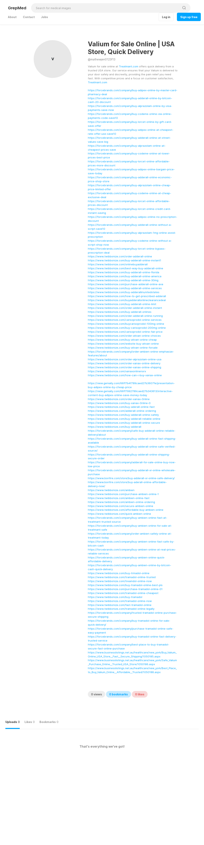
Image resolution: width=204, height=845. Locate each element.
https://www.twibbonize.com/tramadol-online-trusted (122, 577)
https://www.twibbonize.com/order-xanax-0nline (119, 399)
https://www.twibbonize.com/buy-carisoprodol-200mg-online (127, 327)
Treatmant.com (128, 66)
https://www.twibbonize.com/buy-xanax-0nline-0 (119, 403)
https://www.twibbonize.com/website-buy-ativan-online (123, 343)
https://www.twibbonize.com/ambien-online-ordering (121, 502)
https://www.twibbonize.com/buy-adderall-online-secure (124, 422)
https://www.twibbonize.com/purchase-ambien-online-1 (123, 494)
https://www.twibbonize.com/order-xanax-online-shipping (124, 367)
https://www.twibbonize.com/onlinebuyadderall (118, 264)
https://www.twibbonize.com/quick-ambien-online (119, 513)
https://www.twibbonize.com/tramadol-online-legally (121, 608)
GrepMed (17, 8)
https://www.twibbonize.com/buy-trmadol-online (118, 573)
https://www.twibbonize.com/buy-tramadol (115, 597)
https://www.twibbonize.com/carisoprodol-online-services (125, 319)
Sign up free (188, 17)
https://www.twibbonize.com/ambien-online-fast (118, 498)
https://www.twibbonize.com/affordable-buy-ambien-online (125, 509)
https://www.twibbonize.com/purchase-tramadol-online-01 (125, 589)
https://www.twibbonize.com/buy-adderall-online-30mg (123, 280)
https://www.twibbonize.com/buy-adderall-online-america (124, 276)
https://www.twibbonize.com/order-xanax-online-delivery (124, 363)
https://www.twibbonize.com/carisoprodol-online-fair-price (125, 331)
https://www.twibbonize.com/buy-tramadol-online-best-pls (125, 585)
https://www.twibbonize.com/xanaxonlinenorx (117, 371)
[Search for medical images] (105, 8)
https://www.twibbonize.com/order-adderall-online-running (125, 315)
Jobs (44, 17)
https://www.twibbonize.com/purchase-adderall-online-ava (125, 284)
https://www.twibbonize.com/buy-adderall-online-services (125, 288)
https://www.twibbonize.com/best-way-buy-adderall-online (125, 268)
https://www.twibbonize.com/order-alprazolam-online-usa (124, 359)
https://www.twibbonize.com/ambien (111, 490)
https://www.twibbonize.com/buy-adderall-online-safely (123, 414)
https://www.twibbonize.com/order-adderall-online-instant (125, 307)
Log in (166, 17)
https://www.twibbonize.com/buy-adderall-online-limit (122, 304)
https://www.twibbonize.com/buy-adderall (114, 426)
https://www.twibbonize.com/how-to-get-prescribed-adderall (127, 296)
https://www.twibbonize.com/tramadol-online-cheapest (123, 593)
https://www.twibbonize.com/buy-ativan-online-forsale (123, 347)
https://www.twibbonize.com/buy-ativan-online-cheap (122, 339)
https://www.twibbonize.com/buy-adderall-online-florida (123, 272)
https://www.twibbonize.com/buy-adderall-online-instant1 (124, 260)
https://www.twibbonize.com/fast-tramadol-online (119, 605)
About (12, 17)
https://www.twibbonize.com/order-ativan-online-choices (124, 335)
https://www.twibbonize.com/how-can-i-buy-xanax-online (125, 375)
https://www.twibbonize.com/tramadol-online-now (120, 601)
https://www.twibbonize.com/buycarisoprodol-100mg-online (126, 323)
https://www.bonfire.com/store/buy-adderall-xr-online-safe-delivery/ (131, 478)
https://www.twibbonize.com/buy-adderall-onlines (119, 311)
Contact (29, 17)
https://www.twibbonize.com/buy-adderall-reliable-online (124, 418)
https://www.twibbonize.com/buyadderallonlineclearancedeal (127, 300)
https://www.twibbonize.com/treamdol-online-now (120, 581)
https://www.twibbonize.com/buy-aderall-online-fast (121, 406)
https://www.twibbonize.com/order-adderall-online (120, 256)
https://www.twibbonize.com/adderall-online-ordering (122, 410)
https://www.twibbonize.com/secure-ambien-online (120, 506)
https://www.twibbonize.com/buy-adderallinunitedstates (123, 292)
